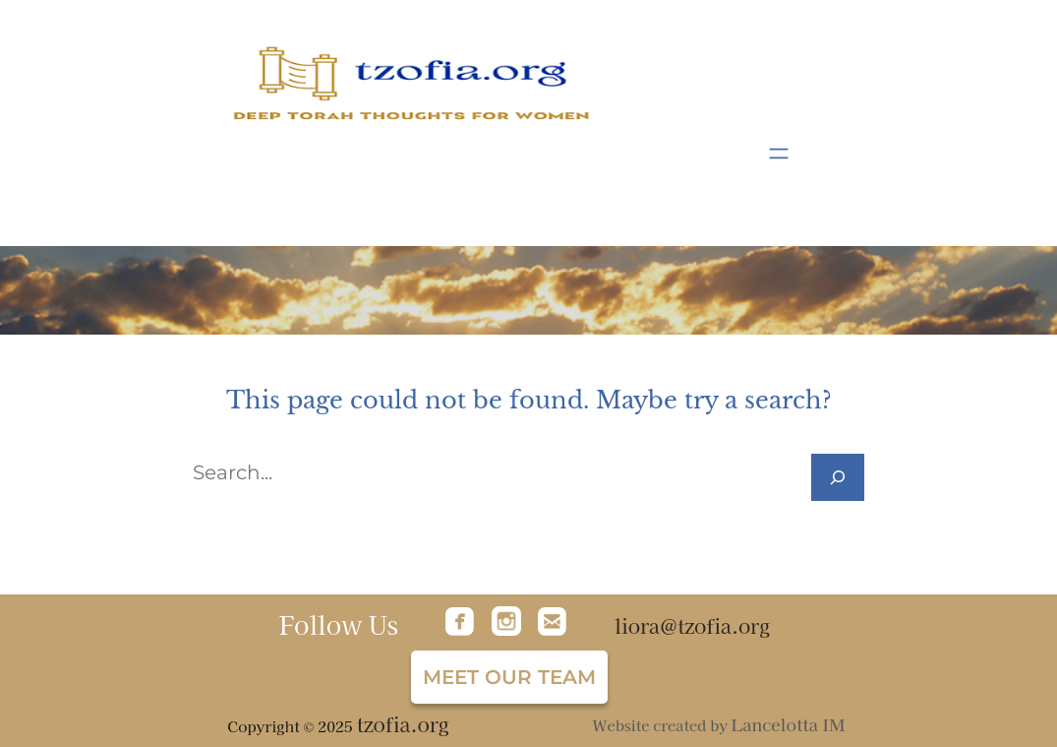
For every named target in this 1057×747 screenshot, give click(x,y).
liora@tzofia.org (692, 625)
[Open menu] (778, 153)
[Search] (837, 477)
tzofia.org (402, 724)
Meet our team (509, 677)
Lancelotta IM (789, 724)
